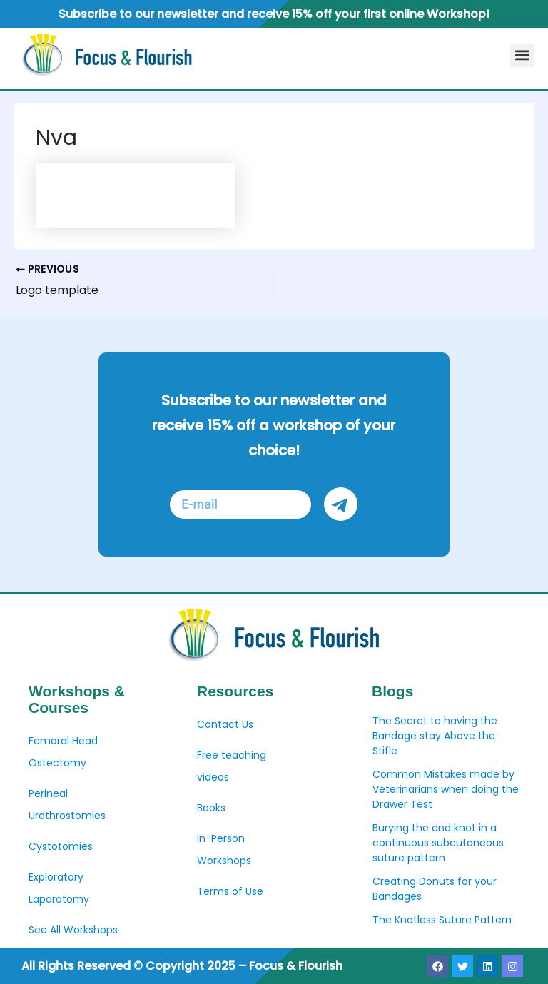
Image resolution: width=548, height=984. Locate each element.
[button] (522, 55)
